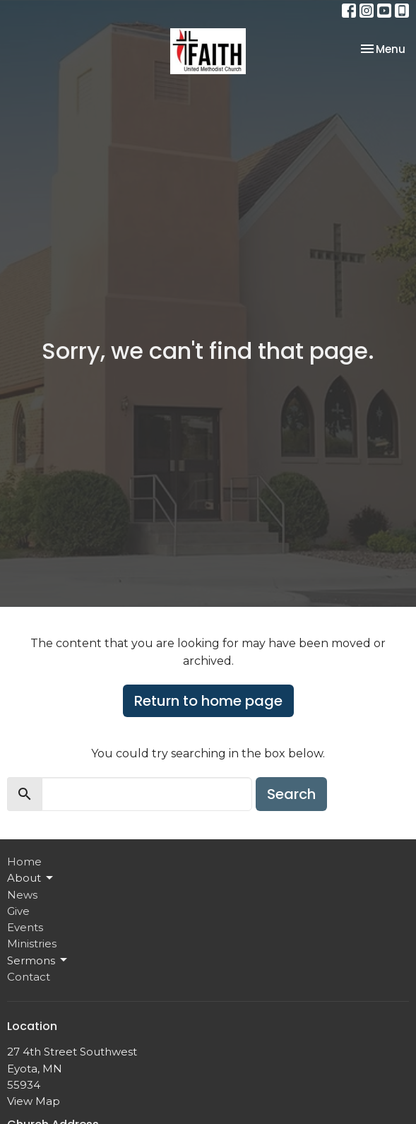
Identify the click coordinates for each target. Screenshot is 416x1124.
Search (291, 794)
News (22, 894)
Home (24, 861)
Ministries (32, 943)
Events (25, 927)
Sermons (38, 960)
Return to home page (208, 701)
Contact (28, 976)
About (31, 878)
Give (18, 911)
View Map (33, 1101)
